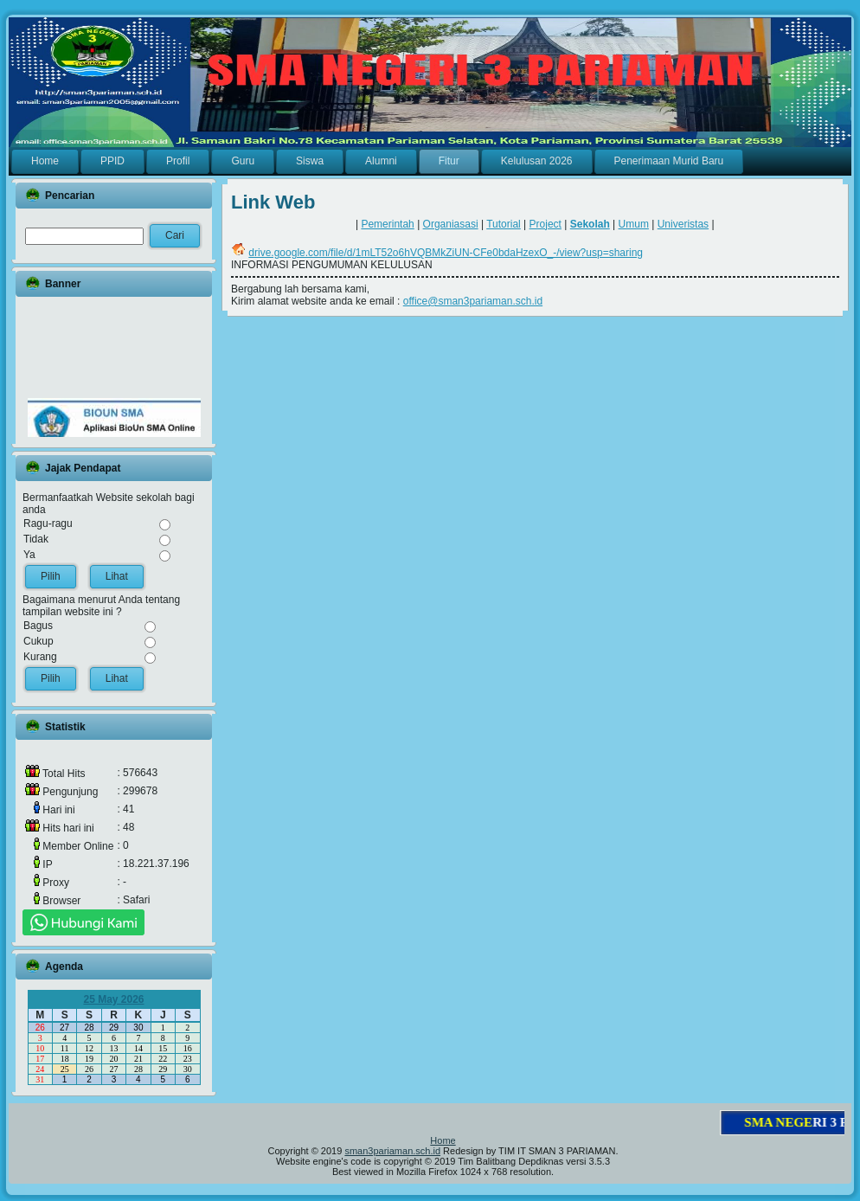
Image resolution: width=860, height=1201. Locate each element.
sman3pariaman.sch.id (392, 1151)
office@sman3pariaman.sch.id (472, 301)
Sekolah (590, 224)
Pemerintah (387, 224)
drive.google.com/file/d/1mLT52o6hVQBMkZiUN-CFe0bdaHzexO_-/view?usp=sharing (445, 253)
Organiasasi (450, 224)
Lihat (117, 576)
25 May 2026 (113, 999)
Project (545, 224)
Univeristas (683, 224)
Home (442, 1140)
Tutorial (503, 224)
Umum (634, 224)
